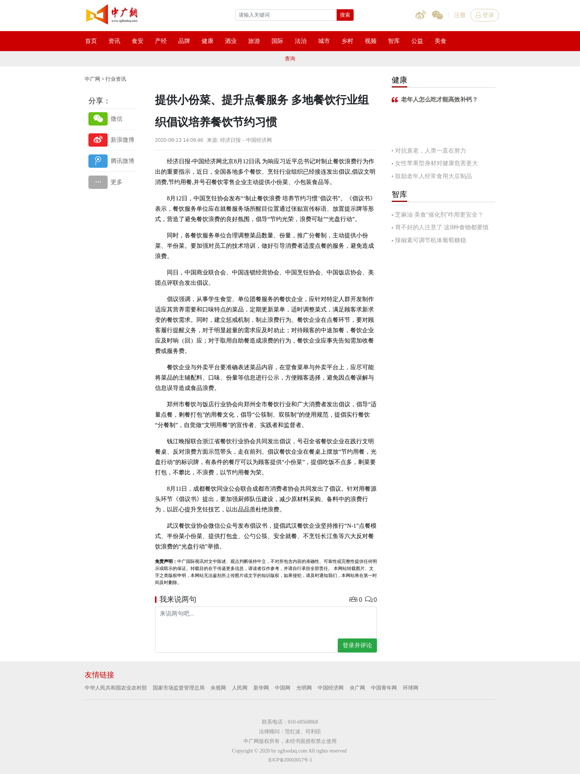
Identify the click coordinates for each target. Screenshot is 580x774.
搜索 (345, 15)
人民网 (239, 688)
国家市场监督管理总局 (179, 688)
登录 (484, 15)
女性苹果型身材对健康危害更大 (436, 163)
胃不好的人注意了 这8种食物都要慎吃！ (440, 228)
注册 (460, 15)
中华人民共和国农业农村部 (116, 688)
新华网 (261, 688)
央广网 (357, 688)
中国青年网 (384, 688)
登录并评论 (357, 645)
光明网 (304, 688)
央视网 (218, 688)
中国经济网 (331, 688)
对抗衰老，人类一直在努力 (430, 150)
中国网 (282, 688)
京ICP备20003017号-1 (290, 760)
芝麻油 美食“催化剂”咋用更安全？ (439, 214)
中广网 (92, 79)
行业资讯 (115, 79)
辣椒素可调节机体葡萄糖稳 (430, 240)
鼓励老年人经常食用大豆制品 (433, 176)
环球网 (410, 688)
